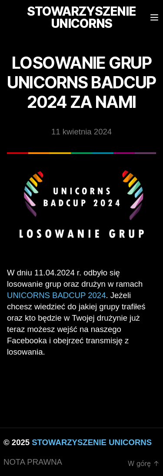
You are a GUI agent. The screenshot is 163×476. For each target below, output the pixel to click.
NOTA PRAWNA (32, 461)
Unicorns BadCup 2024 (56, 295)
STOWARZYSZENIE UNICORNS (92, 442)
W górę (144, 463)
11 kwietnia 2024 (81, 131)
